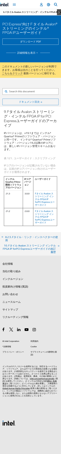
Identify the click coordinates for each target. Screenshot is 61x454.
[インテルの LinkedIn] (18, 330)
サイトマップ (10, 309)
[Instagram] (34, 330)
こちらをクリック (12, 73)
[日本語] (48, 4)
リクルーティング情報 (15, 317)
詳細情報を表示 (28, 53)
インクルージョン (12, 279)
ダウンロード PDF (30, 41)
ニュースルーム (11, 302)
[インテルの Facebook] (3, 330)
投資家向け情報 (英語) (15, 286)
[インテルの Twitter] (11, 330)
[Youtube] (26, 330)
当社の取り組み (11, 271)
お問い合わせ (10, 294)
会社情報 (7, 263)
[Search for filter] (30, 91)
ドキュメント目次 (29, 102)
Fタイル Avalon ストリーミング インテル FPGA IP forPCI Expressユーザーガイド (45, 199)
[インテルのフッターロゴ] (8, 423)
